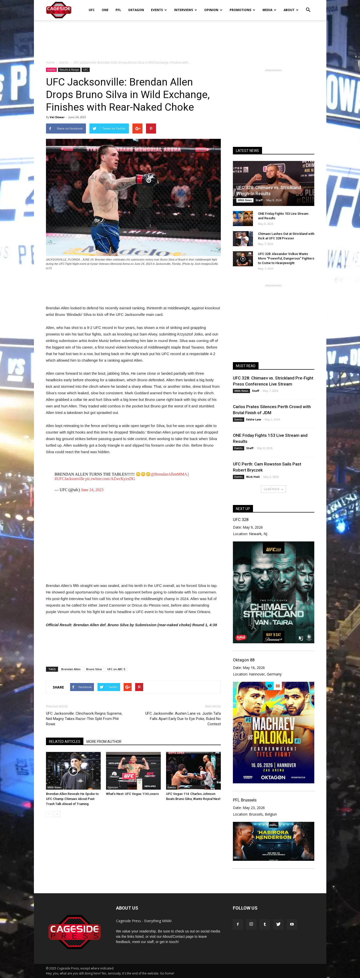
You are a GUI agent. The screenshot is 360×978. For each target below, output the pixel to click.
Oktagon (136, 10)
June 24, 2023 (92, 490)
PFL (118, 10)
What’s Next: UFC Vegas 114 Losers (132, 794)
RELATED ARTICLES (64, 742)
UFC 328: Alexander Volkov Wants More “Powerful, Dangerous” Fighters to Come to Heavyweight (286, 258)
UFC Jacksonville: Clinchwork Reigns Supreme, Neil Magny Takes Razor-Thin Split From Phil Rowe (84, 718)
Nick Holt (253, 477)
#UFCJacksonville (69, 479)
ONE (105, 10)
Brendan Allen (71, 669)
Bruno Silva (94, 669)
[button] (308, 6)
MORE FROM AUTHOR (103, 742)
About (291, 10)
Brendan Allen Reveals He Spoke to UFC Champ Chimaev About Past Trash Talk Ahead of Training (72, 799)
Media (269, 10)
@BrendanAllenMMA (169, 474)
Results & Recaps (69, 69)
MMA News (54, 787)
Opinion (213, 10)
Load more (273, 489)
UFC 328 (240, 519)
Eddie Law (253, 419)
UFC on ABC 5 (116, 669)
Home (50, 62)
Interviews (185, 10)
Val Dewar (57, 117)
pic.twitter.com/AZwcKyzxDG (110, 479)
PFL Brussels (244, 799)
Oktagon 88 (243, 659)
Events (159, 10)
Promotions (242, 10)
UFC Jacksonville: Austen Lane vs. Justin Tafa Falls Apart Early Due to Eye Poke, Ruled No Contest (183, 718)
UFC (92, 10)
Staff (259, 200)
